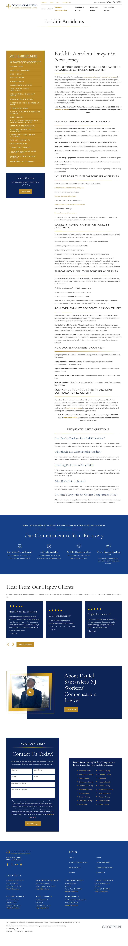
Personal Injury (74, 867)
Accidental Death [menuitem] (79, 8)
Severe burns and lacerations (66, 213)
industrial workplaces (109, 77)
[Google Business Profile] (21, 864)
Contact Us (66, 2)
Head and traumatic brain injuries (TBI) (69, 188)
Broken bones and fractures (65, 196)
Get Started (25, 192)
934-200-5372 (114, 2)
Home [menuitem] (43, 9)
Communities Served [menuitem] (109, 8)
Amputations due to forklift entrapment (70, 204)
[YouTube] (16, 864)
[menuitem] (26, 61)
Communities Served (104, 867)
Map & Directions (12, 889)
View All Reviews (25, 644)
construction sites (90, 77)
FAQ (57, 2)
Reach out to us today (73, 408)
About (98, 857)
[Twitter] (12, 864)
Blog (51, 2)
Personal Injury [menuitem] (94, 8)
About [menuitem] (50, 9)
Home (71, 857)
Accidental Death (103, 862)
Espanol (44, 2)
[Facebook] (7, 864)
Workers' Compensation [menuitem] (61, 8)
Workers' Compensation (78, 862)
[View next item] (13, 644)
